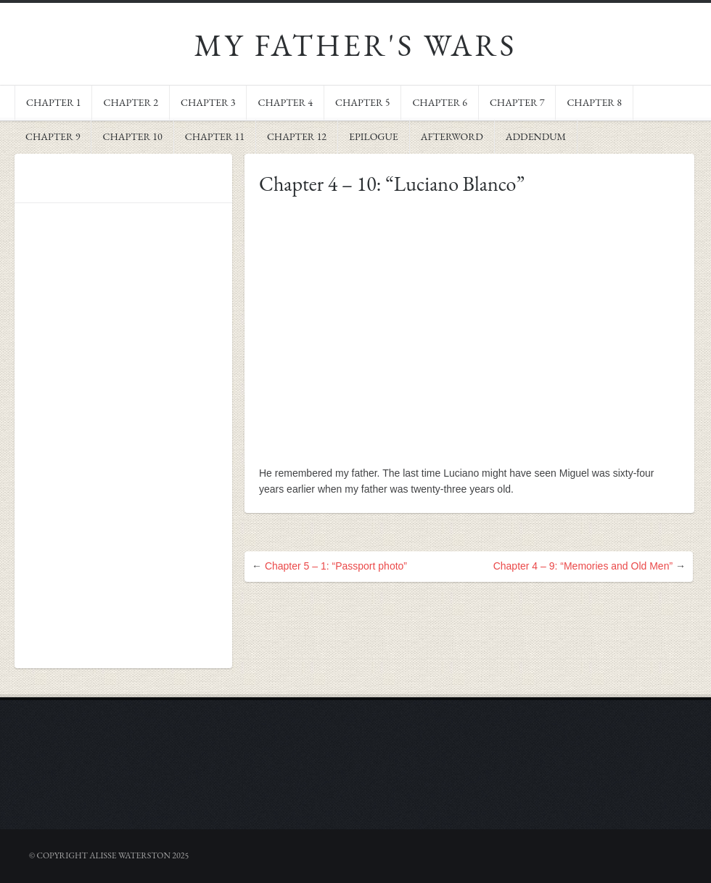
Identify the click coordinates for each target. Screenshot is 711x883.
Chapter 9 (52, 136)
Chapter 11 (214, 136)
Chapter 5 (362, 102)
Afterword (452, 136)
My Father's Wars (355, 45)
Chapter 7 (517, 102)
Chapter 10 (132, 136)
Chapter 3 (208, 102)
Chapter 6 (439, 102)
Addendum (536, 136)
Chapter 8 (594, 102)
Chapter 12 (296, 136)
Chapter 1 (53, 102)
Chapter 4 (285, 102)
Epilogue (373, 136)
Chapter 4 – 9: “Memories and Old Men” (583, 566)
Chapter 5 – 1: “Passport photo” (336, 566)
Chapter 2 (130, 102)
